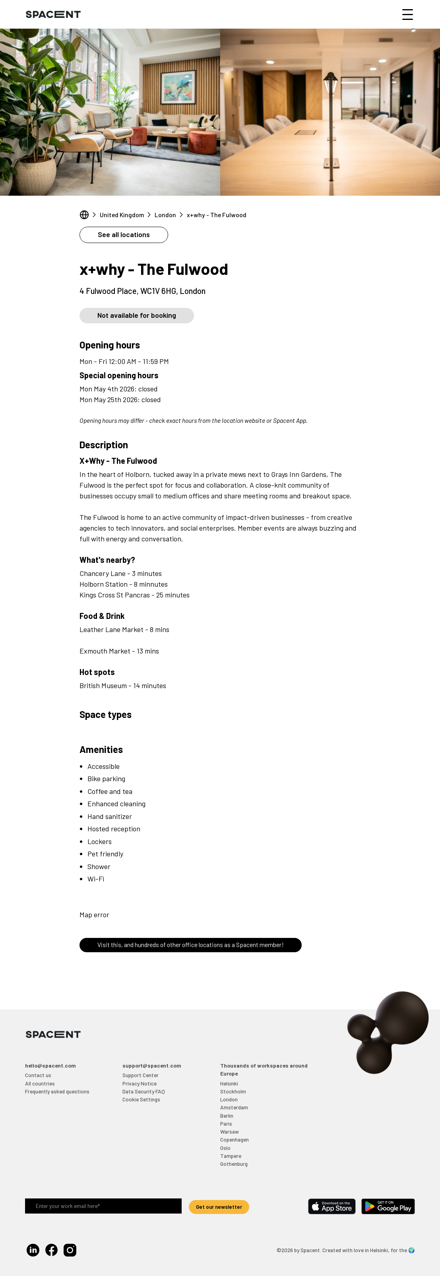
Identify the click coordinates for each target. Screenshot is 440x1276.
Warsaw (229, 1131)
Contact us (38, 1075)
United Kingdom (122, 214)
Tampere (230, 1155)
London (165, 214)
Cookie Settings (141, 1099)
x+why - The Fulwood (216, 214)
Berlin (226, 1115)
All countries (40, 1083)
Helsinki (229, 1083)
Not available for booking (136, 315)
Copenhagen (234, 1139)
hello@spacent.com (50, 1065)
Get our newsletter (219, 1206)
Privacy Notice (139, 1083)
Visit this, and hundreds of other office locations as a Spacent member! (190, 944)
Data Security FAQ (143, 1091)
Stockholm (233, 1091)
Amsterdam (234, 1107)
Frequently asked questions (57, 1091)
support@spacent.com (151, 1065)
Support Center (140, 1075)
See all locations (124, 234)
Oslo (225, 1147)
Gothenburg (234, 1163)
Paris (226, 1123)
